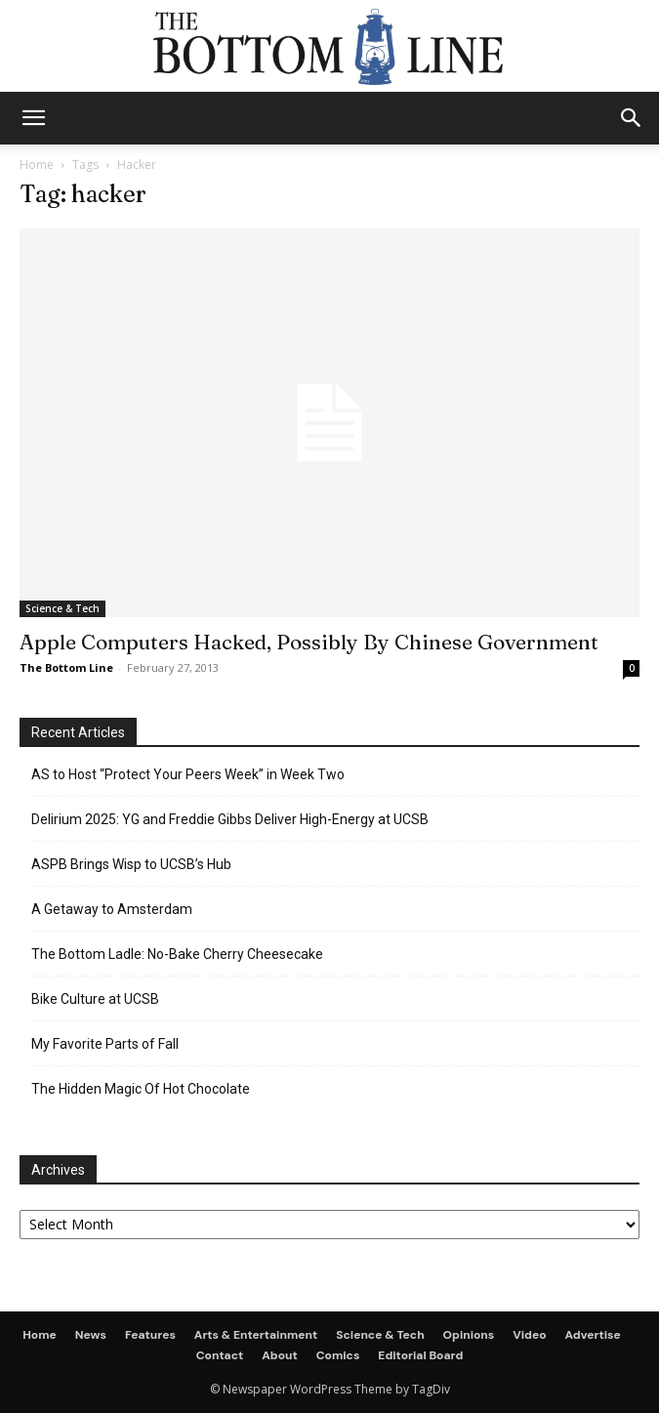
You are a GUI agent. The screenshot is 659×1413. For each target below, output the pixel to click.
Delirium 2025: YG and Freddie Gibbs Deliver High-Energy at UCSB (230, 819)
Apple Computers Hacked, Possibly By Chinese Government (309, 641)
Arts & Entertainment (255, 1335)
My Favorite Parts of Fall (105, 1044)
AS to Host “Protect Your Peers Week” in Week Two (188, 774)
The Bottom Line (66, 667)
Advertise (593, 1335)
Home (37, 164)
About (280, 1355)
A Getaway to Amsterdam (111, 909)
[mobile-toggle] (33, 118)
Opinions (469, 1335)
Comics (338, 1355)
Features (150, 1335)
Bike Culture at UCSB (95, 999)
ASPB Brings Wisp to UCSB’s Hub (131, 864)
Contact (220, 1355)
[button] (631, 118)
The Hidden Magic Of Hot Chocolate (140, 1089)
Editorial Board (420, 1355)
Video (529, 1335)
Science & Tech (62, 608)
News (90, 1335)
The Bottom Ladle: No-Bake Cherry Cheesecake (177, 954)
